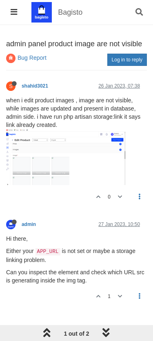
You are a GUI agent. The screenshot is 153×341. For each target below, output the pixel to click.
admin (29, 224)
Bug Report (32, 57)
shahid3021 (35, 86)
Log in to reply (127, 60)
